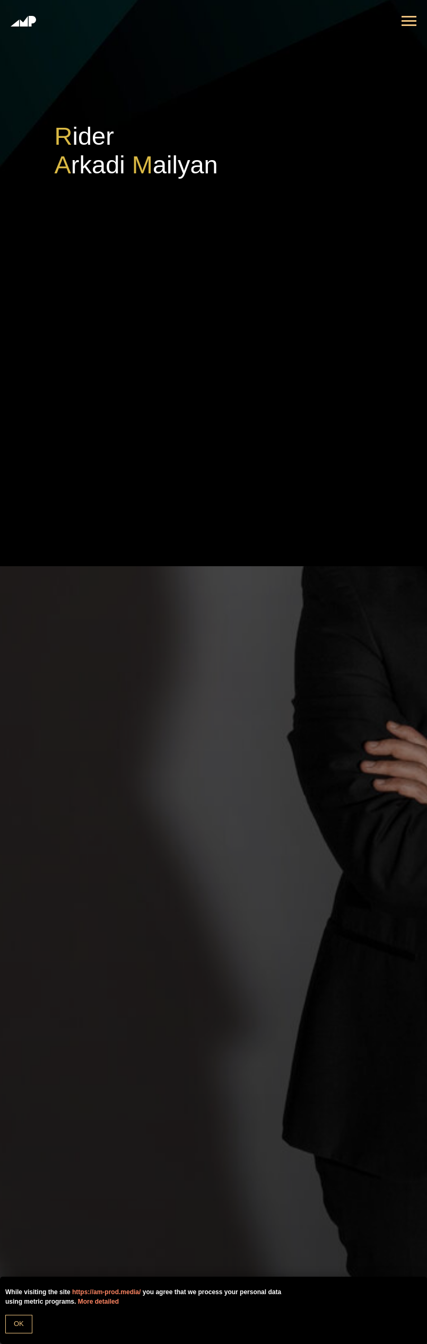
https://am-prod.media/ (106, 1292)
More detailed (98, 1301)
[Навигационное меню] (409, 21)
